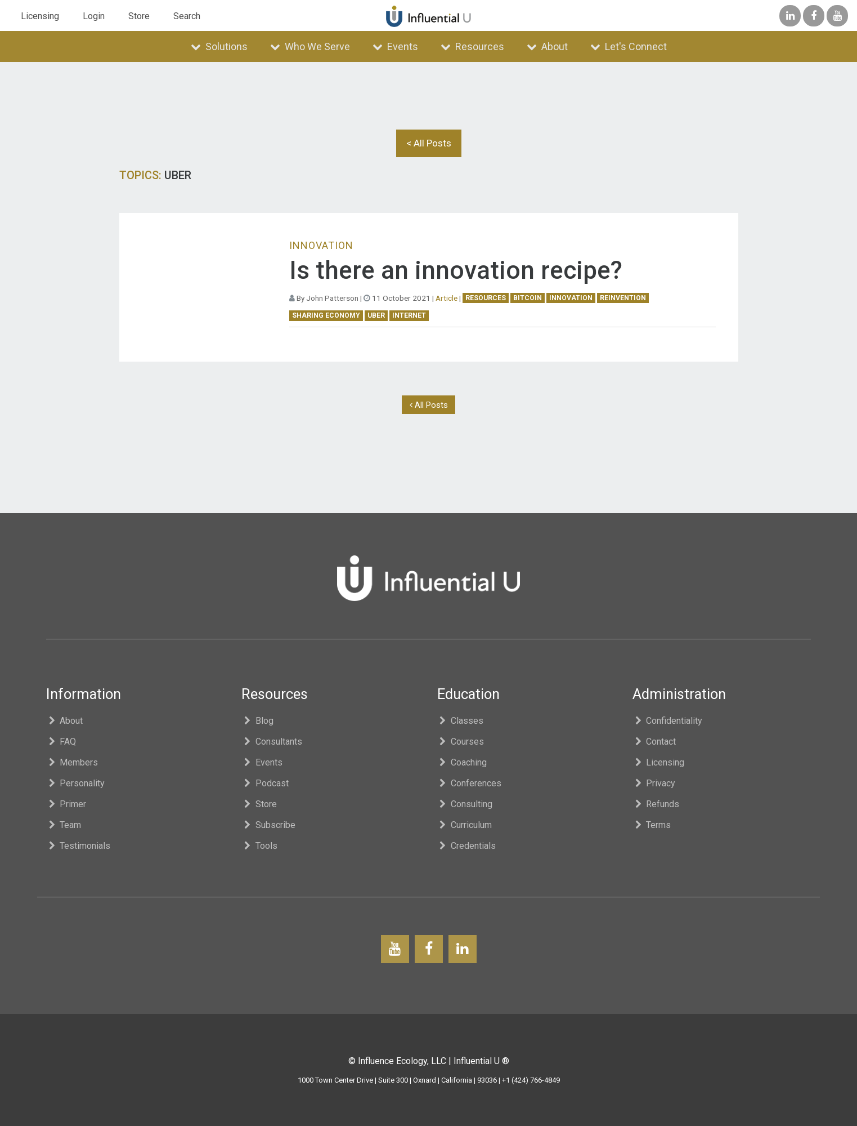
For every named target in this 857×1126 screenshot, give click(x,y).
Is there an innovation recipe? (455, 270)
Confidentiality (667, 721)
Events (395, 46)
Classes (460, 721)
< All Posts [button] (428, 143)
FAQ (61, 741)
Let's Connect (628, 46)
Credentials (466, 846)
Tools (259, 846)
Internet (409, 315)
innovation (571, 298)
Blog (257, 721)
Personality (75, 783)
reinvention (623, 298)
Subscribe (268, 825)
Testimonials (78, 846)
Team (64, 825)
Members (72, 762)
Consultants (271, 741)
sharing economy (326, 315)
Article (446, 297)
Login (94, 16)
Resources (472, 46)
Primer (66, 804)
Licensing (40, 16)
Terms (651, 825)
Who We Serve (310, 46)
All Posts (429, 405)
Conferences (469, 783)
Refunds (656, 804)
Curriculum (464, 825)
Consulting (465, 804)
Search (186, 16)
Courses (460, 741)
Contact (654, 741)
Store (139, 16)
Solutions (219, 46)
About (547, 46)
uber (376, 315)
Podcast (265, 783)
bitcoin (527, 298)
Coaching (462, 762)
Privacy (654, 783)
